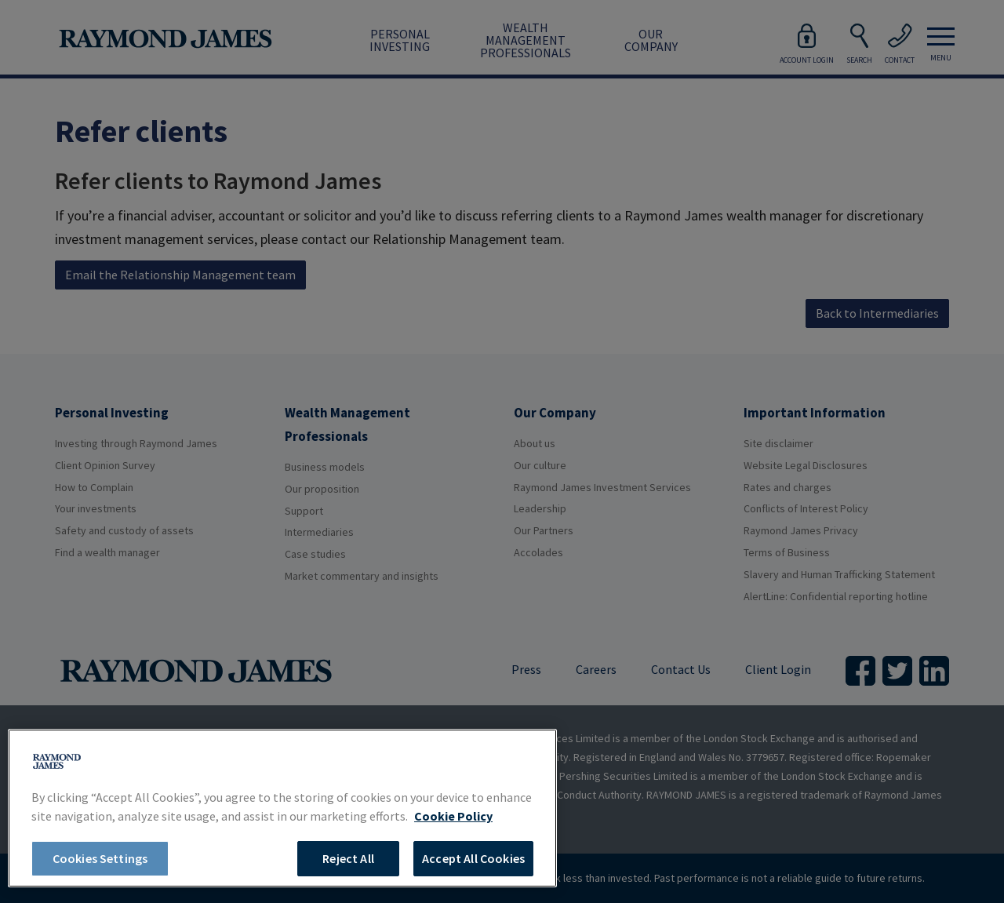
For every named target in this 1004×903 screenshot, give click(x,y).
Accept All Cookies (473, 858)
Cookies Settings (100, 858)
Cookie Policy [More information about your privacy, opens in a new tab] (453, 816)
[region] (282, 808)
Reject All (348, 858)
